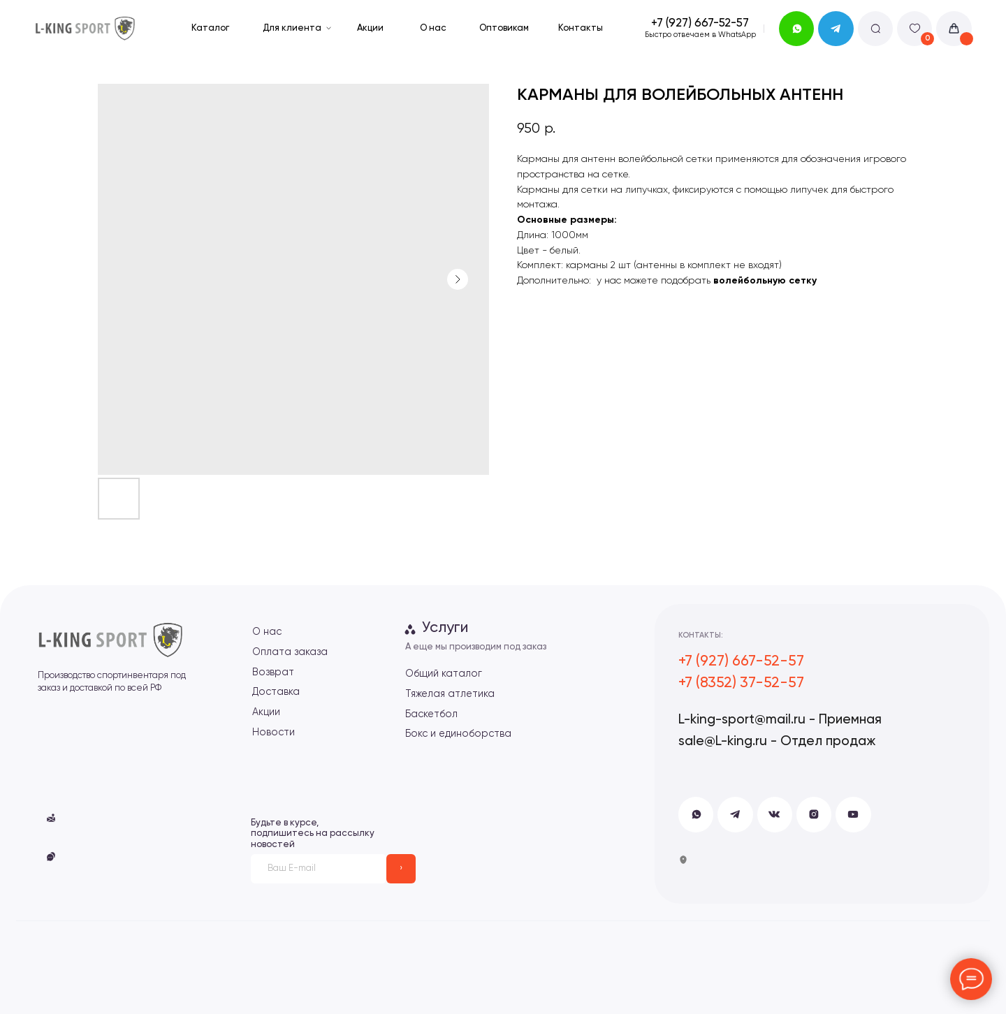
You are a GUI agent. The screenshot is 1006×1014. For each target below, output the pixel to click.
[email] (318, 868)
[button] (51, 856)
